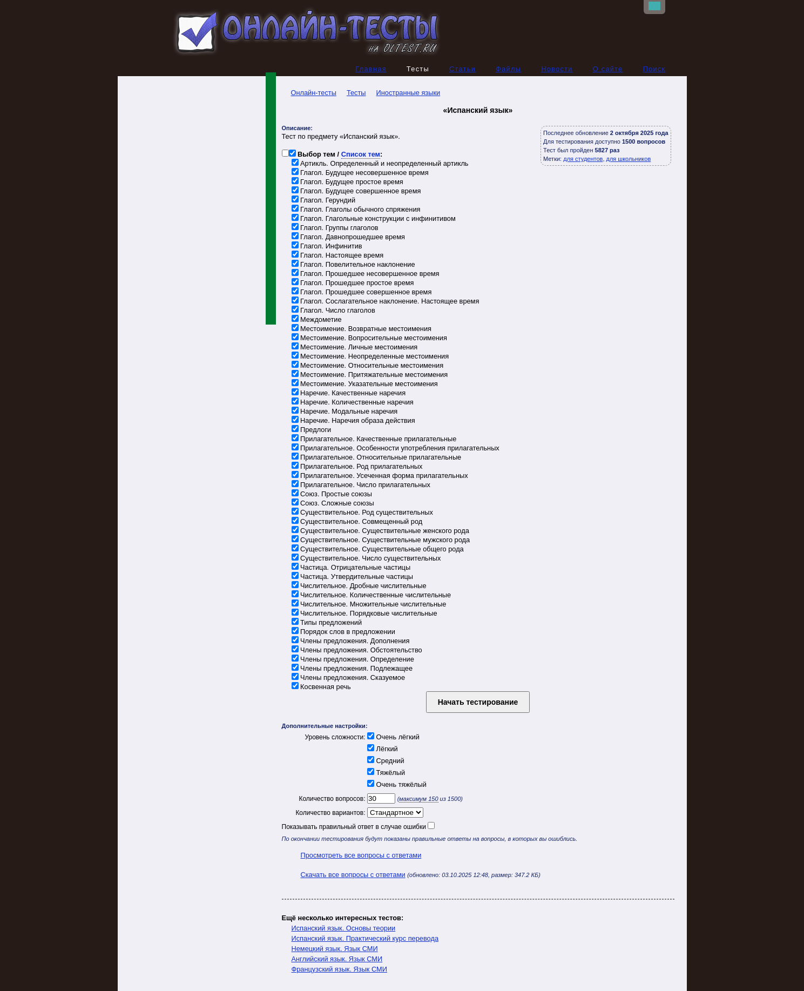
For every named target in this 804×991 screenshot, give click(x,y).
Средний (385, 761)
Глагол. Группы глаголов (335, 228)
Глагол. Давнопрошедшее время (348, 237)
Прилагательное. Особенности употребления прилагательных (395, 448)
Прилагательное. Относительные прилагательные (377, 458)
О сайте (608, 69)
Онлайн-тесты (309, 93)
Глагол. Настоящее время (338, 256)
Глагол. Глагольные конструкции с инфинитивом (374, 219)
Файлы (508, 69)
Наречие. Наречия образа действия (353, 421)
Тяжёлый (386, 773)
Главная (371, 69)
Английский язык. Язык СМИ (337, 959)
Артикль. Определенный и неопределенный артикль (380, 164)
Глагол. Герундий (324, 201)
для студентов (583, 159)
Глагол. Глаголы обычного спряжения (356, 210)
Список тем (360, 155)
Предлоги (312, 430)
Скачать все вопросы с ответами (353, 875)
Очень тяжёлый (396, 785)
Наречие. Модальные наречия (345, 412)
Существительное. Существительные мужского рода (381, 540)
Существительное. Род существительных (362, 513)
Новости (557, 69)
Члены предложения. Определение (353, 660)
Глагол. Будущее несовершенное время (360, 173)
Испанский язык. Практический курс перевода (365, 939)
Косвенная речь (321, 687)
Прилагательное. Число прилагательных (361, 485)
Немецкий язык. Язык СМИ (335, 949)
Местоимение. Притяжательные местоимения (370, 375)
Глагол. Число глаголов (333, 311)
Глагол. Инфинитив (327, 246)
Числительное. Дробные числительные (359, 586)
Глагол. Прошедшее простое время (353, 283)
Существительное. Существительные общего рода (378, 549)
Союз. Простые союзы (332, 494)
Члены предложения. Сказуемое (349, 678)
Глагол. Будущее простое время (347, 182)
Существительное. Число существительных (366, 559)
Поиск (654, 69)
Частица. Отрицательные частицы (351, 568)
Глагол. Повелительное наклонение (353, 265)
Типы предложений (327, 623)
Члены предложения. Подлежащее (352, 669)
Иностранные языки (408, 93)
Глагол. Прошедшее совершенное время (362, 292)
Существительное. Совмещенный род (357, 522)
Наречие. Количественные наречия (353, 403)
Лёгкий (382, 749)
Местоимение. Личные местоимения (355, 347)
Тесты (356, 93)
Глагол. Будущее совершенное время (356, 191)
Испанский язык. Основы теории (344, 929)
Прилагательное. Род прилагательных (357, 467)
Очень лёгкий (393, 737)
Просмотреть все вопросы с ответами (361, 856)
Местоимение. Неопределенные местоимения (370, 357)
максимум (418, 799)
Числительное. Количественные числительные (371, 595)
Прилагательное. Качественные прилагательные (374, 439)
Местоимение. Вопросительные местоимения (369, 338)
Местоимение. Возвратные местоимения (362, 329)
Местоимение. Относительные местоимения (368, 366)
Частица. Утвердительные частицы (353, 577)
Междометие (317, 320)
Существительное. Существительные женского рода (380, 531)
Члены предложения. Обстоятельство (357, 650)
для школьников (628, 159)
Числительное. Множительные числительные (369, 605)
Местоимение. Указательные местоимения (365, 384)
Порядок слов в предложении (343, 632)
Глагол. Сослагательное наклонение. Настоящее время (385, 302)
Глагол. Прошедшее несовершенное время (366, 274)
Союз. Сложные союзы (333, 504)
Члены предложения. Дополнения (351, 641)
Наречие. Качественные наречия (349, 393)
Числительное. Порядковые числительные (364, 614)
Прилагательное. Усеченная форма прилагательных (380, 476)
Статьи (462, 69)
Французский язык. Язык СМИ (339, 970)
